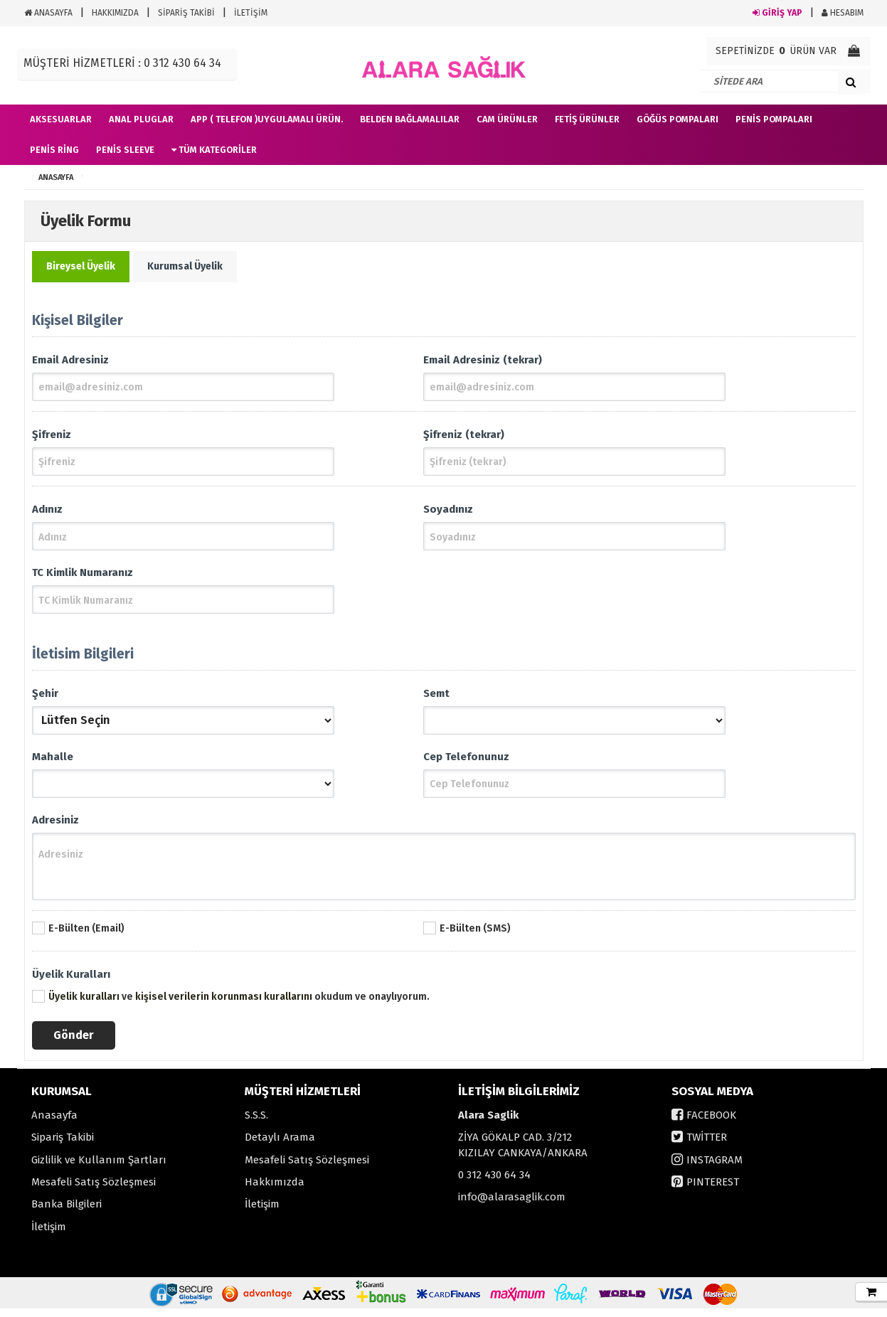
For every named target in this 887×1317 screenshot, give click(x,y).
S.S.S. (256, 1123)
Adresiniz (55, 827)
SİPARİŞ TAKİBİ (186, 13)
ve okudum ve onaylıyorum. (239, 1005)
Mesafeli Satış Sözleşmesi (93, 1190)
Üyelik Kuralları (71, 982)
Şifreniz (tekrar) (463, 436)
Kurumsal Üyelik (185, 266)
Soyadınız (448, 512)
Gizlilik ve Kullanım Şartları (98, 1168)
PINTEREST (712, 1190)
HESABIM (843, 13)
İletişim (48, 1235)
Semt (436, 697)
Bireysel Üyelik (80, 266)
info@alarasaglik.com (511, 1205)
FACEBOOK (711, 1123)
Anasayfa (54, 1123)
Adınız (47, 512)
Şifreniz (51, 436)
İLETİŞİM (250, 13)
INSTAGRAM (714, 1168)
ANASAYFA (48, 13)
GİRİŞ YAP (777, 13)
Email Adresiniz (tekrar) (482, 359)
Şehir (45, 697)
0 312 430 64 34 (494, 1183)
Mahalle (52, 762)
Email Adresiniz (70, 359)
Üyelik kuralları (83, 1005)
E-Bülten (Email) (86, 937)
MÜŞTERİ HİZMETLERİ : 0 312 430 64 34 (122, 63)
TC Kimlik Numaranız (82, 576)
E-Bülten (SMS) (475, 937)
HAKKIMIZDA (115, 13)
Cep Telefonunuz (466, 762)
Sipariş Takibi (62, 1145)
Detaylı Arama (280, 1145)
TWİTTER (706, 1145)
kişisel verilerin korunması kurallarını (223, 1005)
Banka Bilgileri (66, 1212)
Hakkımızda (274, 1190)
